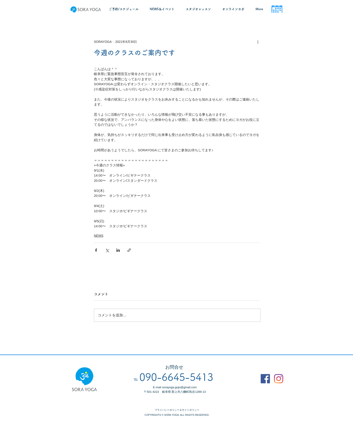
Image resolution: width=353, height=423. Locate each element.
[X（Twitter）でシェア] (107, 250)
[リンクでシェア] (129, 250)
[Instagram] (278, 378)
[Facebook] (265, 378)
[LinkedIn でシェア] (118, 250)
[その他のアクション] (257, 41)
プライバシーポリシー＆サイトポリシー (177, 410)
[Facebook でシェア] (96, 250)
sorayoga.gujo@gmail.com (179, 387)
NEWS (98, 235)
